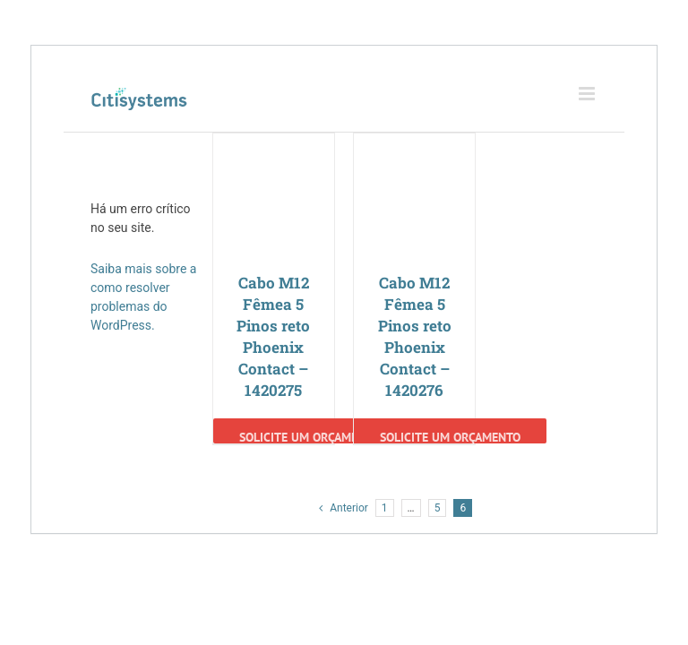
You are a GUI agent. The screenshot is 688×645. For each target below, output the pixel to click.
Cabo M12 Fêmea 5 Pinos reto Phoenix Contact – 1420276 (415, 336)
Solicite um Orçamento (309, 436)
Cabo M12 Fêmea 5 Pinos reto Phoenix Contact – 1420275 (273, 336)
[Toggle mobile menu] (588, 93)
